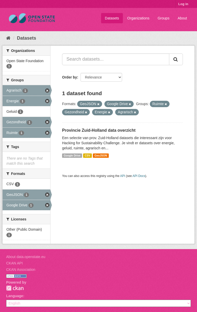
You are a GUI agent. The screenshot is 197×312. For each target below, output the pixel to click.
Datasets (112, 18)
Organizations (138, 18)
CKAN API (14, 263)
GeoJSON (100, 155)
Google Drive (72, 155)
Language (14, 296)
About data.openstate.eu (25, 257)
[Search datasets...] (115, 59)
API (122, 176)
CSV (87, 155)
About (182, 18)
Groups (163, 18)
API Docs (139, 176)
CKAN (15, 288)
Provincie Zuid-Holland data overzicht (98, 130)
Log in (183, 4)
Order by (69, 77)
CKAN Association (20, 270)
